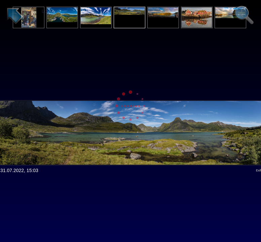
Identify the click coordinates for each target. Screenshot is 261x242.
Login (47, 11)
